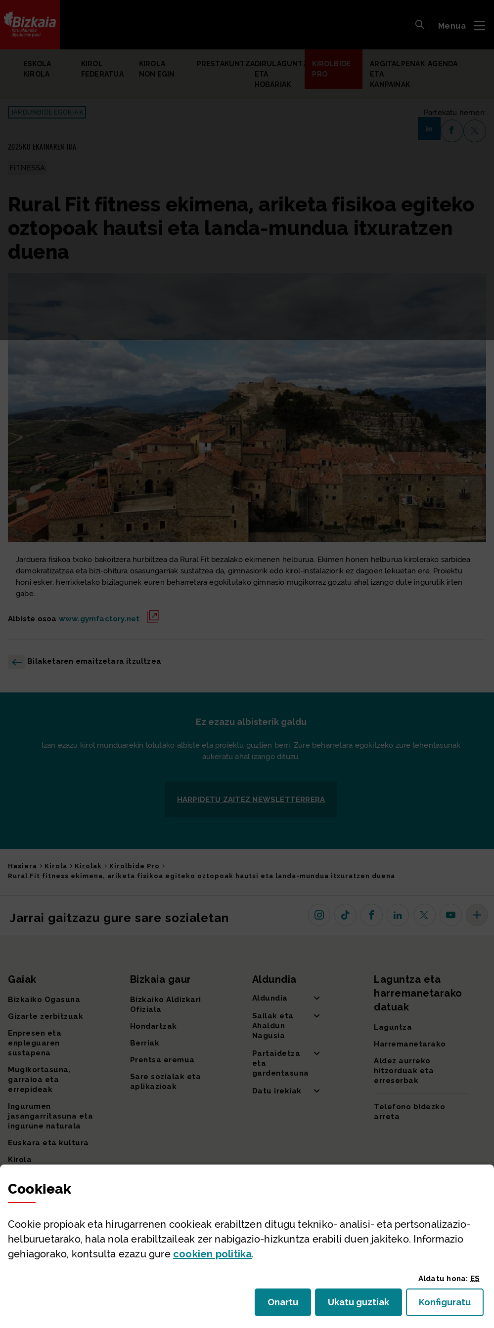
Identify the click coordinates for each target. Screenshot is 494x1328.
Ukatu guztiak (361, 1305)
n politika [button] (212, 1254)
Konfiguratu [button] (451, 1305)
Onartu (289, 1305)
